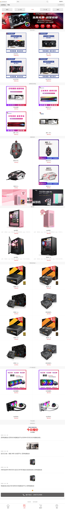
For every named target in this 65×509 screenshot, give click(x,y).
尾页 (58, 9)
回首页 (29, 501)
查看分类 (61, 4)
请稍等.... (61, 1)
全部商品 (3, 5)
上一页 (20, 9)
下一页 (45, 9)
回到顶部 (35, 501)
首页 (7, 9)
